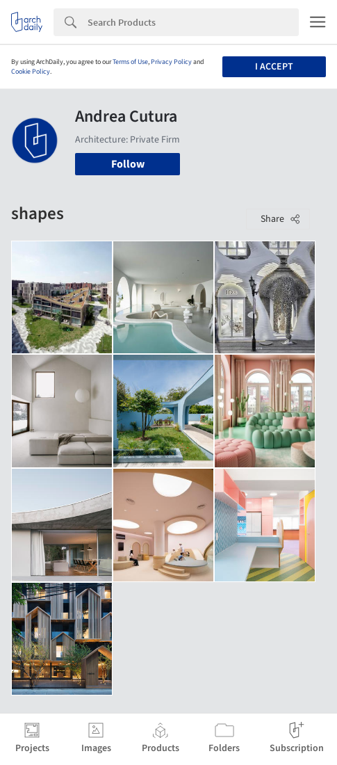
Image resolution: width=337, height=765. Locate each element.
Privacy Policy (171, 62)
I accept (274, 67)
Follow (128, 164)
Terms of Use (130, 62)
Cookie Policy (30, 71)
